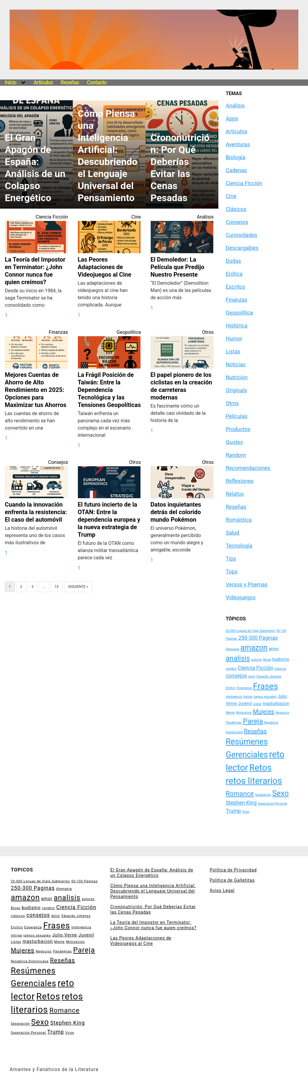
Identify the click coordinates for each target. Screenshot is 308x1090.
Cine (136, 217)
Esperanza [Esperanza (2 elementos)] (244, 688)
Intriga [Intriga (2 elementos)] (247, 697)
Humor (234, 338)
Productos (238, 429)
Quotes (234, 442)
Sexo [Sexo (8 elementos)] (280, 793)
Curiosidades (241, 235)
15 (56, 587)
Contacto (96, 82)
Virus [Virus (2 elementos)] (245, 812)
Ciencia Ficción (51, 217)
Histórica (236, 325)
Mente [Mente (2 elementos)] (230, 713)
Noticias (235, 364)
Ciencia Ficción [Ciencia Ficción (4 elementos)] (255, 668)
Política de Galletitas (232, 880)
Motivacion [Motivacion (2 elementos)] (243, 713)
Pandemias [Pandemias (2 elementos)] (234, 723)
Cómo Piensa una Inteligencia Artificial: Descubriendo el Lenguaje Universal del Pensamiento (153, 891)
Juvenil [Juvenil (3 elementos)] (244, 703)
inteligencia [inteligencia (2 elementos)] (234, 697)
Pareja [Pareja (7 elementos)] (253, 721)
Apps (232, 118)
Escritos (235, 287)
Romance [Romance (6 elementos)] (240, 793)
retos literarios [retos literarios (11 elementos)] (254, 781)
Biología (235, 157)
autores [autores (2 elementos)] (256, 660)
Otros (208, 332)
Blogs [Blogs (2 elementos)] (267, 660)
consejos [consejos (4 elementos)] (236, 676)
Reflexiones (240, 481)
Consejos (58, 462)
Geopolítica (129, 332)
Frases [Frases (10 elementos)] (265, 686)
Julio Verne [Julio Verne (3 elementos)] (64, 935)
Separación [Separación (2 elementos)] (263, 795)
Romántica (238, 520)
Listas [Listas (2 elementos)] (257, 704)
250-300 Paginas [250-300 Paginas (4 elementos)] (258, 638)
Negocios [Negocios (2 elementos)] (282, 713)
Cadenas (236, 170)
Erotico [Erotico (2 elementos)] (231, 688)
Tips (231, 558)
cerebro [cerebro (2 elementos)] (231, 669)
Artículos (43, 82)
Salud (232, 532)
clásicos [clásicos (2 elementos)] (280, 669)
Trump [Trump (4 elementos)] (233, 811)
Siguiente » (78, 587)
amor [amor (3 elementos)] (274, 648)
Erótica (234, 274)
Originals (236, 390)
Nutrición (237, 377)
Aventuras (238, 144)
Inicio (10, 82)
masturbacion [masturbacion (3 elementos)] (276, 703)
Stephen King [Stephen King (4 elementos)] (241, 803)
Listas (233, 351)
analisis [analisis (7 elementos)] (238, 658)
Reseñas (69, 82)
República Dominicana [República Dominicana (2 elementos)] (30, 961)
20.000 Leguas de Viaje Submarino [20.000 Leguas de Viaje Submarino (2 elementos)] (250, 631)
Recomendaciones (248, 468)
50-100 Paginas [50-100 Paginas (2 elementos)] (84, 881)
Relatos (235, 494)
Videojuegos (240, 597)
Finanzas (58, 332)
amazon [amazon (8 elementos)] (253, 647)
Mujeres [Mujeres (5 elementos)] (263, 711)
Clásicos (236, 209)
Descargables (242, 248)
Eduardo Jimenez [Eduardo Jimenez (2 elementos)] (269, 677)
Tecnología (239, 545)
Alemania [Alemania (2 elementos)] (232, 649)
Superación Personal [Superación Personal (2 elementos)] (272, 804)
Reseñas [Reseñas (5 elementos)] (255, 731)
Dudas (233, 261)
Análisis (205, 217)
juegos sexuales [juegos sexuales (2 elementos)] (265, 697)
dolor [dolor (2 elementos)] (251, 677)
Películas (236, 416)
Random (236, 455)
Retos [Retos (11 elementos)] (260, 767)
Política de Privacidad (233, 870)
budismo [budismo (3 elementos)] (281, 659)
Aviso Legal (222, 890)
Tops (232, 571)
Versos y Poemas (246, 584)
